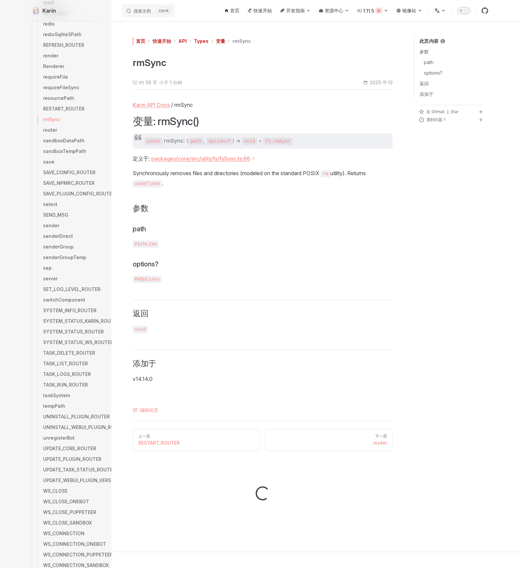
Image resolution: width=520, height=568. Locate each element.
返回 (424, 83)
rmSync (241, 41)
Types (201, 41)
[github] (485, 11)
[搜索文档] (148, 10)
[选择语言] (440, 10)
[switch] (464, 10)
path (428, 62)
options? (433, 73)
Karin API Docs (151, 105)
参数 (424, 51)
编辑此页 (146, 410)
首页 (140, 41)
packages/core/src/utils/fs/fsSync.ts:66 (200, 158)
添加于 (426, 94)
